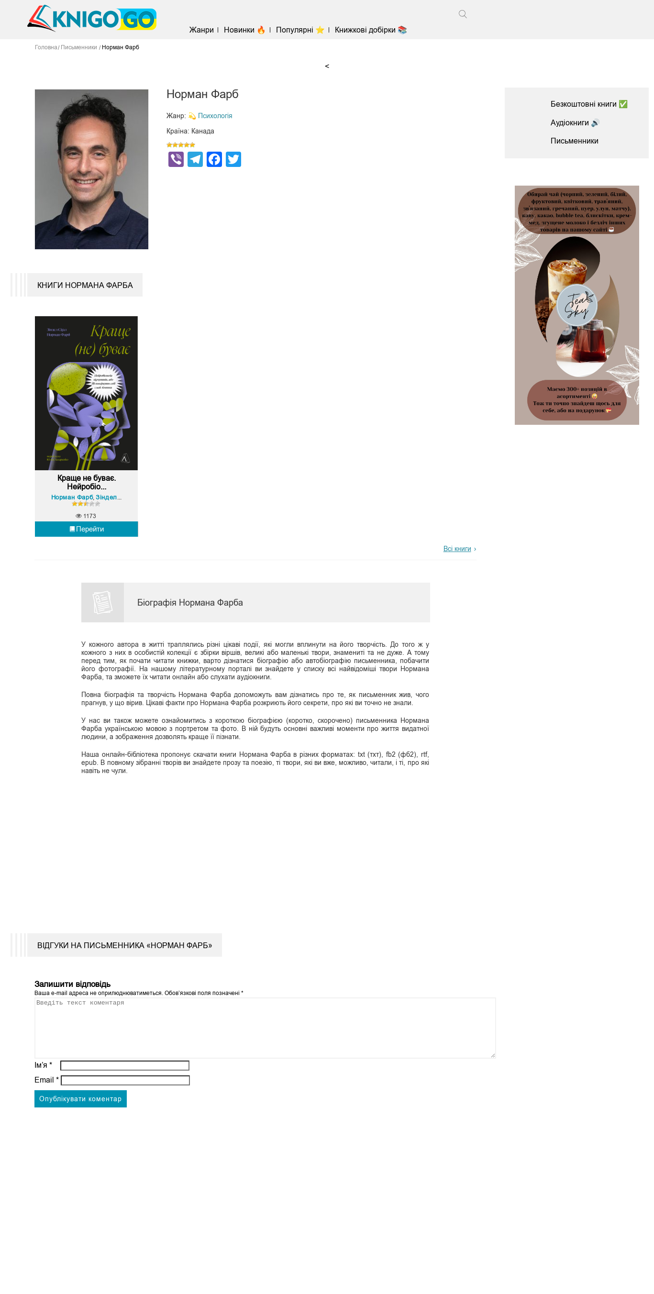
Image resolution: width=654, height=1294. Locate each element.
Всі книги (457, 555)
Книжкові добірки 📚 (373, 30)
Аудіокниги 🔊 (575, 123)
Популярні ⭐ (302, 30)
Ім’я (43, 1083)
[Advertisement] (250, 853)
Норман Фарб (73, 503)
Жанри (203, 30)
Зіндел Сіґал (116, 503)
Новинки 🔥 (247, 30)
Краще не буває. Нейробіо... (86, 488)
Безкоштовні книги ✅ (589, 104)
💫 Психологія (210, 116)
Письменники (575, 141)
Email (46, 1098)
